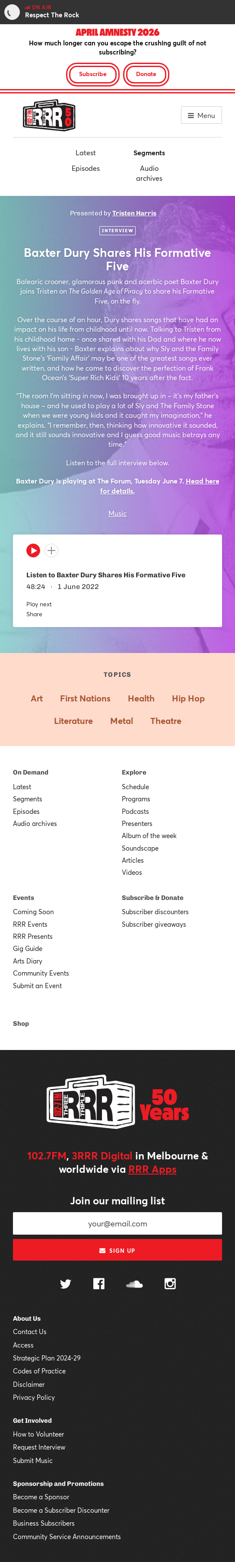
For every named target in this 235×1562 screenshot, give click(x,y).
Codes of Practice (39, 1371)
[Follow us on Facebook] (99, 1285)
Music (117, 513)
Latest (86, 152)
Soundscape (140, 848)
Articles (133, 860)
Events (23, 898)
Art (37, 698)
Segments (149, 152)
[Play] (33, 553)
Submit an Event (37, 985)
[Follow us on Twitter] (66, 1285)
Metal (121, 721)
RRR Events (30, 924)
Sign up (117, 1251)
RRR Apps (152, 1169)
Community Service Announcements (67, 1536)
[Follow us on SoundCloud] (134, 1285)
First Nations (85, 698)
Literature (73, 721)
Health (141, 698)
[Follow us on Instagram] (170, 1285)
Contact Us (30, 1331)
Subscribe (93, 74)
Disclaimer (28, 1384)
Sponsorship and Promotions (58, 1484)
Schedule (135, 786)
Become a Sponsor (41, 1496)
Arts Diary (27, 961)
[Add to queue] (51, 550)
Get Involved (32, 1420)
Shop (21, 1023)
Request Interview (39, 1447)
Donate (146, 74)
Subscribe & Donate (153, 898)
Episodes (86, 168)
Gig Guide (27, 948)
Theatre (165, 721)
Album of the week (149, 835)
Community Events (41, 973)
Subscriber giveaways (154, 924)
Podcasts (135, 811)
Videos (132, 872)
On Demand (30, 772)
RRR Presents (33, 936)
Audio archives (149, 172)
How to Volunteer (38, 1434)
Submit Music (33, 1460)
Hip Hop (188, 698)
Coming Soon (33, 911)
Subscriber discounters (155, 911)
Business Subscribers (44, 1523)
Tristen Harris (134, 213)
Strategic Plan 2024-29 (47, 1358)
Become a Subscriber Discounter (61, 1510)
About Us (27, 1318)
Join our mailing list (117, 1200)
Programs (136, 798)
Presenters (137, 823)
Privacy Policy (34, 1397)
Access (23, 1345)
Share (34, 614)
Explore (134, 772)
